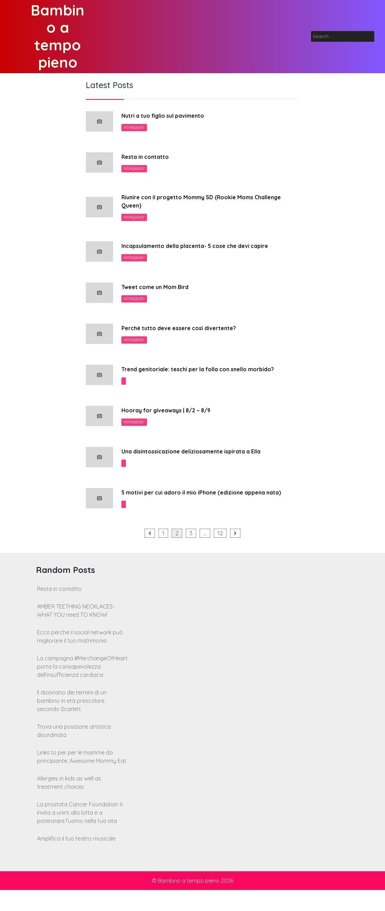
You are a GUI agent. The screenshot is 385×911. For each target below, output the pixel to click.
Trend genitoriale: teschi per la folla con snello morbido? (191, 376)
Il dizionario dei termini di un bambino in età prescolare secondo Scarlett (72, 721)
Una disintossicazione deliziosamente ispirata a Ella (198, 463)
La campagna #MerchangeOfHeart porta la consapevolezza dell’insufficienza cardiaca (82, 687)
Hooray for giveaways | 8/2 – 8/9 (171, 422)
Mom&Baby (134, 128)
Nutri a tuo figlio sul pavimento (167, 116)
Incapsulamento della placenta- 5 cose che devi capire (203, 248)
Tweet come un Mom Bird (159, 290)
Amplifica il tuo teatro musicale (76, 859)
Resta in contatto (147, 157)
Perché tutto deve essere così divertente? (184, 331)
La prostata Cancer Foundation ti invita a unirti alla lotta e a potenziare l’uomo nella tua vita (80, 833)
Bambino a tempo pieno (57, 36)
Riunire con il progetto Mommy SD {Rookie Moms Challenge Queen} (195, 202)
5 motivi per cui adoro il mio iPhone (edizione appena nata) (201, 509)
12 (220, 554)
